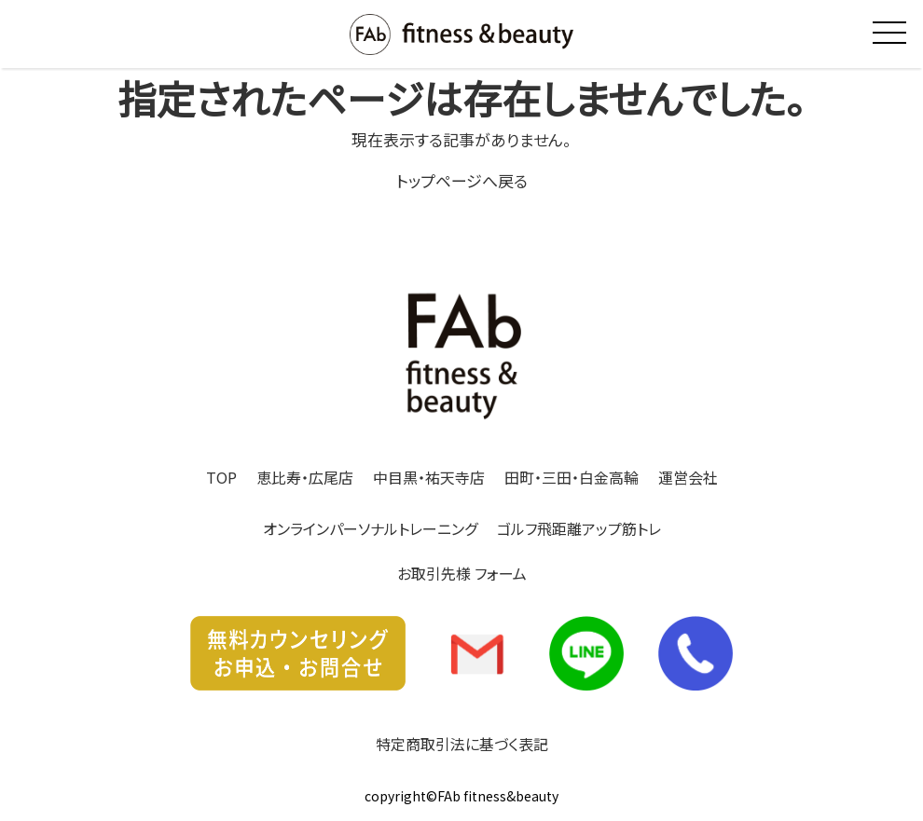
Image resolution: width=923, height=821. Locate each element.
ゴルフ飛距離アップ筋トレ (579, 528)
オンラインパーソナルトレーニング (370, 528)
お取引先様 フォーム (462, 573)
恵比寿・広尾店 (304, 477)
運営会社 (688, 477)
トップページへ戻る (462, 180)
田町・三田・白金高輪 (571, 477)
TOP (221, 477)
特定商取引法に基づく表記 (462, 743)
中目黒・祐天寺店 (429, 477)
